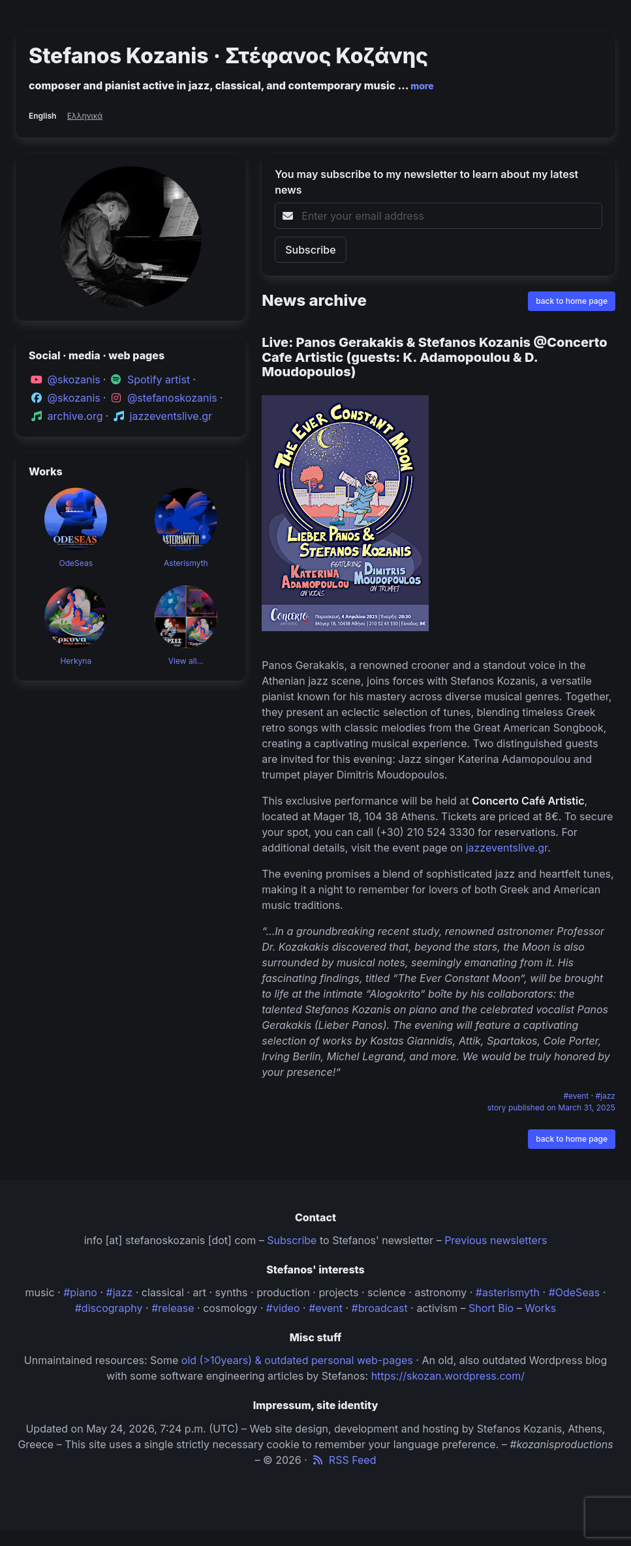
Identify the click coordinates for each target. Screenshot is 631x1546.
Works (540, 1308)
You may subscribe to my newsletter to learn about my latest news (426, 182)
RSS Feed (343, 1459)
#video (283, 1308)
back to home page (572, 301)
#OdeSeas (574, 1292)
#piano (80, 1292)
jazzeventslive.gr (171, 416)
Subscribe (291, 1240)
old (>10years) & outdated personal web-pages (297, 1360)
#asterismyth (508, 1292)
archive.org (75, 416)
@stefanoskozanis (172, 397)
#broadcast (380, 1308)
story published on (551, 1107)
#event (577, 1096)
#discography (109, 1308)
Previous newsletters (495, 1240)
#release (172, 1308)
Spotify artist (158, 379)
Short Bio (491, 1308)
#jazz (606, 1096)
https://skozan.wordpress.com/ (448, 1375)
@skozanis (74, 379)
